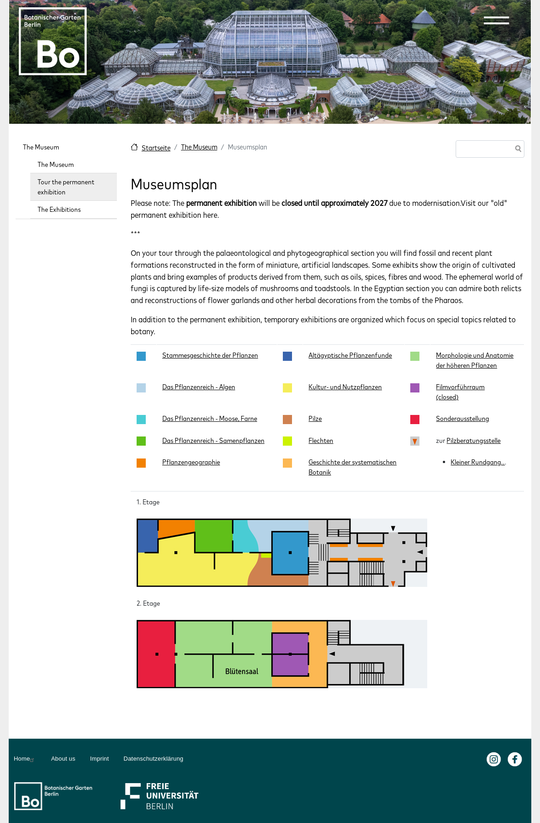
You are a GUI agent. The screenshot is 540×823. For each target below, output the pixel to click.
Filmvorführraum (460, 386)
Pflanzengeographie (191, 462)
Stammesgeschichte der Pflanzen (210, 355)
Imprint (99, 758)
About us (63, 758)
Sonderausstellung (462, 418)
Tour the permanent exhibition (66, 186)
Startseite (156, 148)
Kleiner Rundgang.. (478, 462)
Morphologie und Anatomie (474, 355)
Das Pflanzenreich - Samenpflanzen (213, 440)
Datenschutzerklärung (153, 758)
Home (25, 758)
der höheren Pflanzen (466, 365)
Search (517, 149)
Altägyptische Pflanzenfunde (350, 355)
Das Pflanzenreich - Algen (198, 386)
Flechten (321, 440)
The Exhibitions (59, 209)
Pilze (315, 418)
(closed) (447, 396)
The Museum (199, 147)
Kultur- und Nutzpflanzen (345, 386)
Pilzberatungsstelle (473, 440)
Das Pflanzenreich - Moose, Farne (209, 418)
